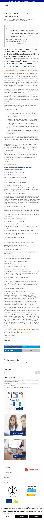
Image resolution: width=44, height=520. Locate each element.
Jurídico (12, 20)
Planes (5, 470)
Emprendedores (7, 480)
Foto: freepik (22, 43)
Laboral (17, 20)
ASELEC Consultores (12, 19)
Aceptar (36, 516)
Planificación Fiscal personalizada (22, 329)
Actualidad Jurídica (30, 19)
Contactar (6, 482)
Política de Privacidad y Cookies (8, 513)
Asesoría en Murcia (8, 472)
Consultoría (6, 477)
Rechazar (22, 516)
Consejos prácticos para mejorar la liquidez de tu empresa (17, 387)
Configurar (7, 516)
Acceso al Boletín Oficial (10, 164)
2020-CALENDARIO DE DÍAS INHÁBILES (16, 41)
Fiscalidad (7, 20)
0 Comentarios (23, 20)
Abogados (6, 475)
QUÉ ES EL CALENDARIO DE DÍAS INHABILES (17, 39)
